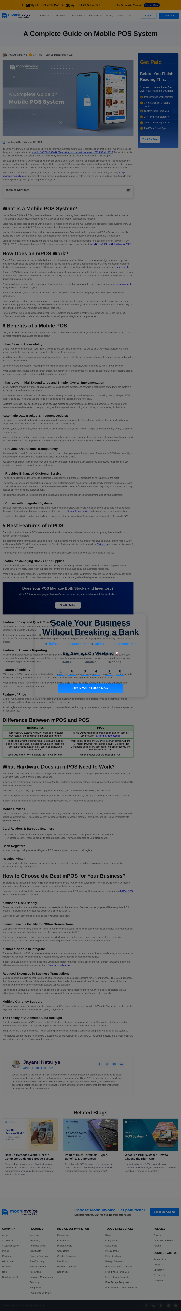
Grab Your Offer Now (90, 688)
